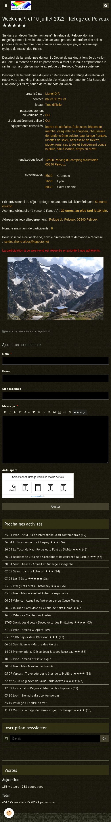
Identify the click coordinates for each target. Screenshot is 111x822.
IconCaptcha (37, 496)
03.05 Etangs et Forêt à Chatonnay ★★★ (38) (35, 586)
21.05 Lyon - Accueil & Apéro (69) (27, 630)
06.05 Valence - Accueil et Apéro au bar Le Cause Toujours (43, 601)
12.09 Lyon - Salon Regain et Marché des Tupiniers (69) (41, 688)
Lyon (60, 181)
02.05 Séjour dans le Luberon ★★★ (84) (32, 571)
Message (8, 406)
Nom (5, 354)
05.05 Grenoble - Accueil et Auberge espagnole (36, 593)
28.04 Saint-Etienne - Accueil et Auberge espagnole (38, 564)
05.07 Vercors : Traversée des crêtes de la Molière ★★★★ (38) (47, 674)
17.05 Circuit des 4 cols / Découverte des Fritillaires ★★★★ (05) (48, 622)
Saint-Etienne (66, 187)
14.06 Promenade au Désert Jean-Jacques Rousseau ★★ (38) (45, 652)
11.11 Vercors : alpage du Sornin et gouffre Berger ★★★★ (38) (47, 710)
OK (104, 739)
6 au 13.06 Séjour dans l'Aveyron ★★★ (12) (34, 637)
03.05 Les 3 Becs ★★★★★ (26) (26, 579)
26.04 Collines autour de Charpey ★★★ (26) (34, 542)
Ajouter (55, 506)
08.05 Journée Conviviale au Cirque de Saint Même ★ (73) (43, 608)
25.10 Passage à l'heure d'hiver (25, 703)
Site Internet (11, 389)
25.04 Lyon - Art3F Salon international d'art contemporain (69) (45, 535)
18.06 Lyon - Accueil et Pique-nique (27, 659)
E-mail (6, 371)
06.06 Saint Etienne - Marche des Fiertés (31, 644)
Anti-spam (9, 470)
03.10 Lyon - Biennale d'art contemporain (31, 695)
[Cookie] (9, 813)
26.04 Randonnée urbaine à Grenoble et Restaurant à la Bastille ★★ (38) (53, 557)
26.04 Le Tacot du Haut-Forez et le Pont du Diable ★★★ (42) (45, 549)
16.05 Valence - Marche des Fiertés (27, 615)
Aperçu (80, 412)
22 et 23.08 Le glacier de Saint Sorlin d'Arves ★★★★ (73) (43, 681)
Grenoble (63, 175)
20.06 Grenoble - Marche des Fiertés (29, 666)
